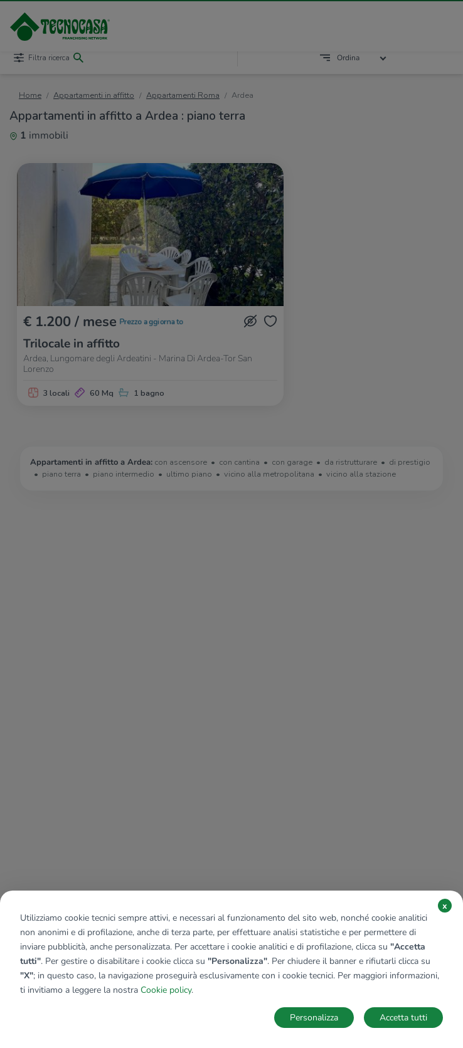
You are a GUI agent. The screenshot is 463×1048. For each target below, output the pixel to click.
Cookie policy (166, 990)
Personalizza (314, 1018)
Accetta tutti (403, 1018)
